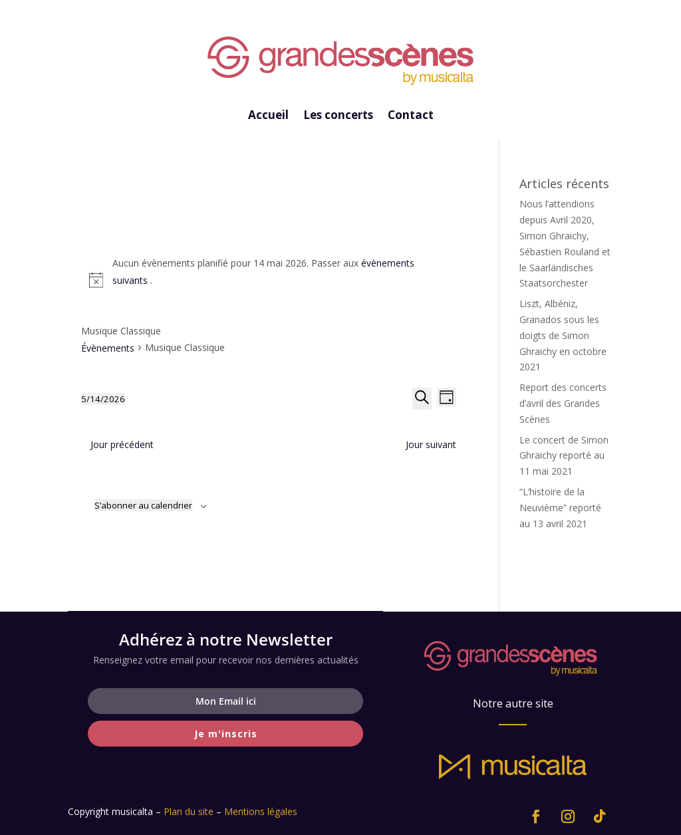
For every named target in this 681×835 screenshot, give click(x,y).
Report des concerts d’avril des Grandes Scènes (563, 403)
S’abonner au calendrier (143, 505)
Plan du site (188, 811)
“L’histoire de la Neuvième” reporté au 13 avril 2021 (560, 507)
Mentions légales (260, 811)
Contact (411, 116)
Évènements (107, 348)
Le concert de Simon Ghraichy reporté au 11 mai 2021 (564, 455)
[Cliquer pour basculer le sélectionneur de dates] (103, 399)
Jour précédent (122, 444)
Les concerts (338, 116)
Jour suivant (431, 444)
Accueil (268, 116)
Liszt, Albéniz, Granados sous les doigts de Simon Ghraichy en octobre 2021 (563, 335)
